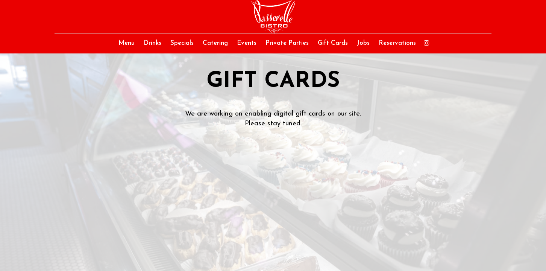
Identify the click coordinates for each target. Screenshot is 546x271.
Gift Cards (333, 43)
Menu (126, 43)
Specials (182, 43)
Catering (215, 43)
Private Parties (287, 43)
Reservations (397, 43)
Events (246, 43)
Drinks (152, 43)
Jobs (363, 43)
